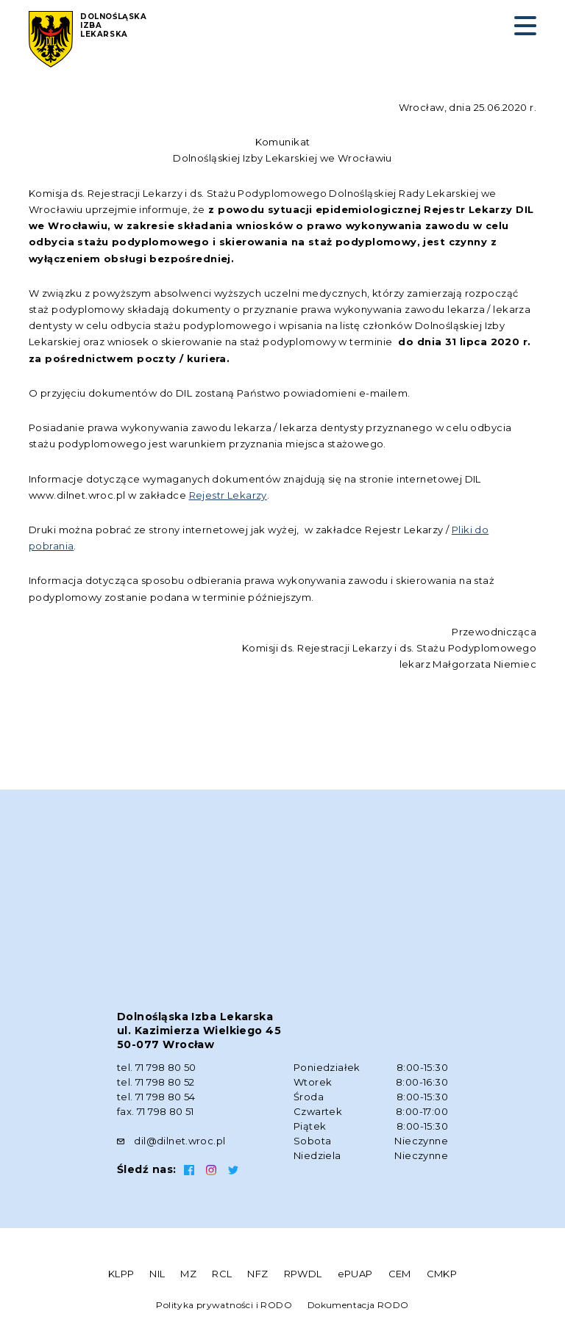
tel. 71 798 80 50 (156, 1067)
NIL (157, 1274)
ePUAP (355, 1274)
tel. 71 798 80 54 (156, 1096)
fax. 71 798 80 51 (155, 1111)
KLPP (121, 1274)
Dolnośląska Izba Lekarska (113, 25)
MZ (188, 1274)
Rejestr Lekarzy (228, 495)
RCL (222, 1274)
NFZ (257, 1274)
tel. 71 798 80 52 (156, 1082)
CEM (399, 1274)
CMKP (442, 1274)
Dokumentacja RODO (358, 1304)
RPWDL (303, 1274)
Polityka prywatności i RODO (224, 1304)
